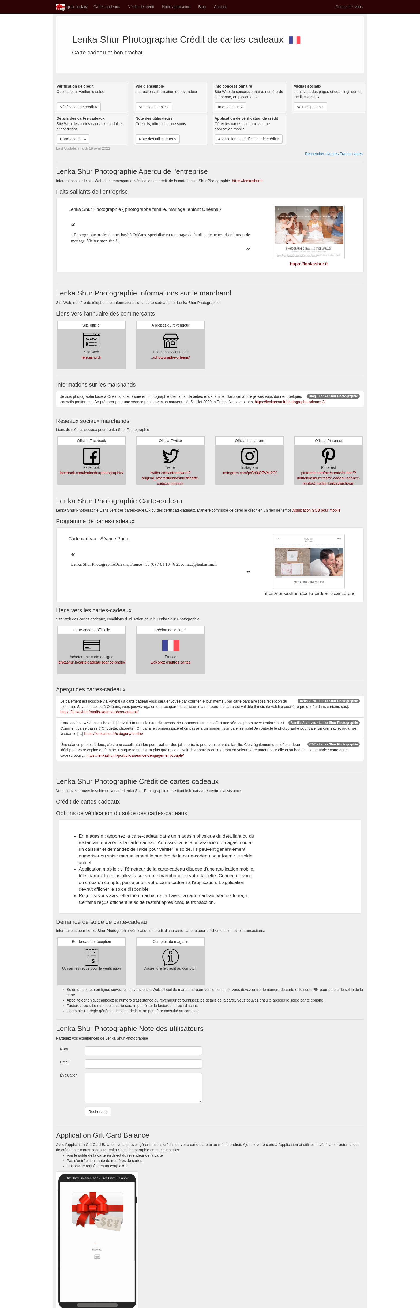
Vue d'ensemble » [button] (154, 107)
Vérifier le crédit (141, 7)
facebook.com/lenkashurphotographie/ (91, 473)
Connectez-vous (349, 7)
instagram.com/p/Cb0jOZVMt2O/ (249, 473)
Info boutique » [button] (230, 107)
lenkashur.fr (91, 357)
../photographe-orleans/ (170, 357)
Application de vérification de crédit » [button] (248, 139)
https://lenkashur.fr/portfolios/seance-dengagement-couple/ (135, 755)
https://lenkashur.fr (247, 181)
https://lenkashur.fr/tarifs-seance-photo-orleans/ (99, 712)
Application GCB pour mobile (316, 510)
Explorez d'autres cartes (171, 662)
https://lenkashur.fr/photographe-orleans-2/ (290, 402)
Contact (220, 7)
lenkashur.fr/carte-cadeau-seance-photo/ (91, 662)
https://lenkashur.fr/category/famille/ (113, 734)
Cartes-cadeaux (106, 7)
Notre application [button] (176, 7)
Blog (202, 7)
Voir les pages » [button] (310, 107)
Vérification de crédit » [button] (78, 107)
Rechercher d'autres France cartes (334, 154)
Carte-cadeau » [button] (73, 139)
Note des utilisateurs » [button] (157, 139)
